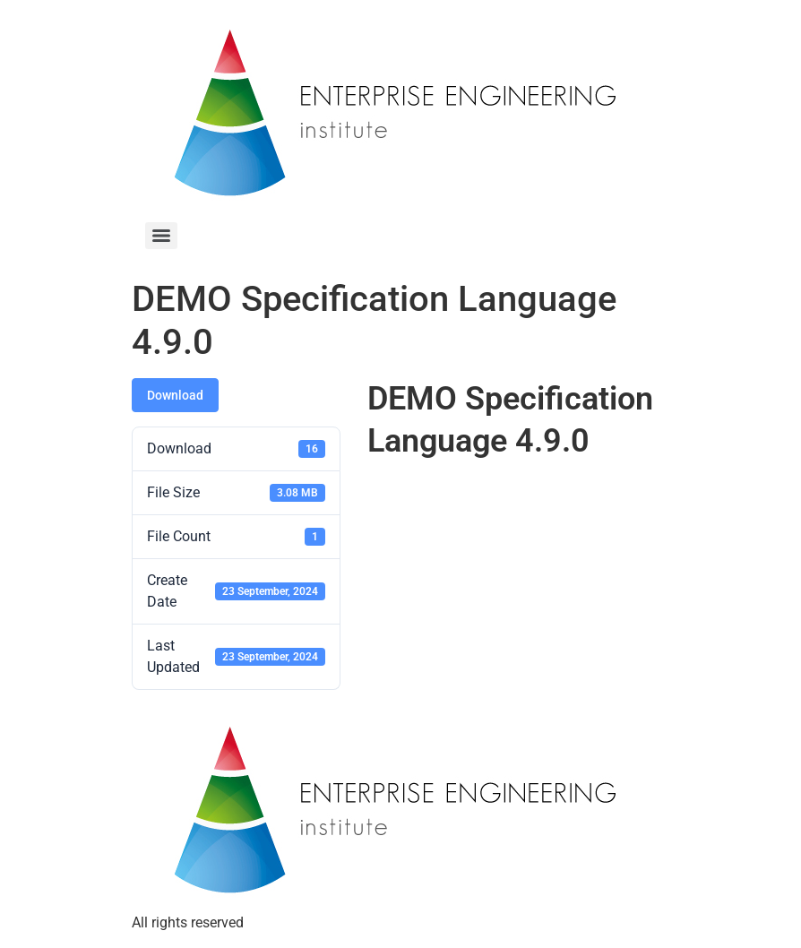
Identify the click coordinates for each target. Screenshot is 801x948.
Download (175, 395)
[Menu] (161, 235)
